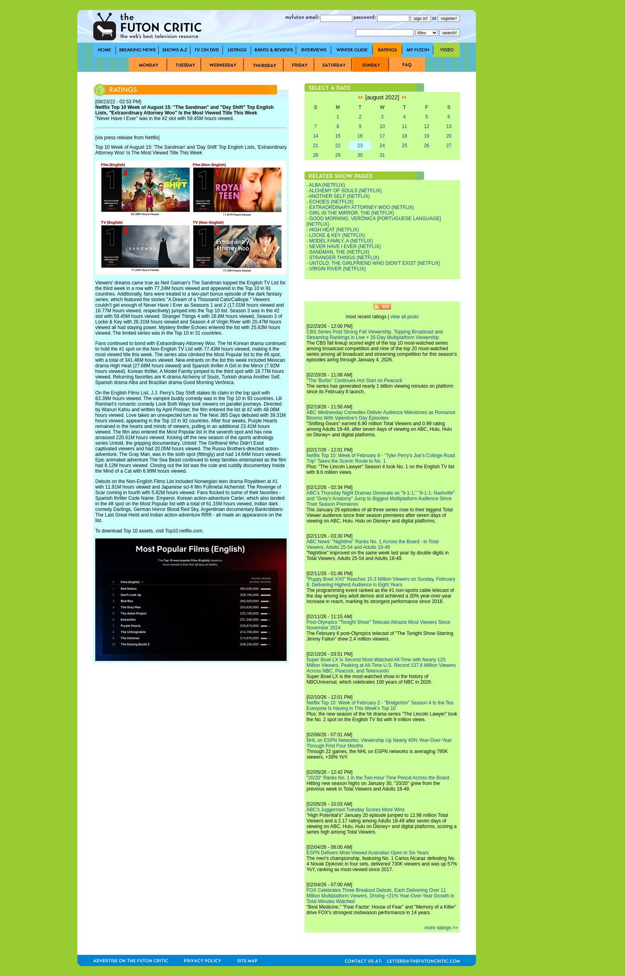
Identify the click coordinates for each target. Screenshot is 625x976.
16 (360, 136)
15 (337, 136)
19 (426, 136)
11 (404, 126)
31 (382, 155)
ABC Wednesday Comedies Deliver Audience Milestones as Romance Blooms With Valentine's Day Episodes (381, 415)
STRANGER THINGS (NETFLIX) (344, 257)
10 (382, 126)
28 (315, 155)
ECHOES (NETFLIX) (331, 202)
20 (448, 136)
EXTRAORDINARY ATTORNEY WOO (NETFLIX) (362, 207)
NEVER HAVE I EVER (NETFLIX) (345, 246)
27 (448, 145)
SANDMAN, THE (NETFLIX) (339, 252)
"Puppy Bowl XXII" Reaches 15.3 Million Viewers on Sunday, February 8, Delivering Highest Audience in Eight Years (381, 582)
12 (426, 126)
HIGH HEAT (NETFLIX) (334, 230)
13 (448, 126)
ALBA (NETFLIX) (327, 185)
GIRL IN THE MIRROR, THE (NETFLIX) (351, 213)
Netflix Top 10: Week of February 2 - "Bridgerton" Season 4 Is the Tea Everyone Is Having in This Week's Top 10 (380, 705)
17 (382, 136)
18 (404, 136)
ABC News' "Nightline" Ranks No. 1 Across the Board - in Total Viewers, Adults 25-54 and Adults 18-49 (372, 544)
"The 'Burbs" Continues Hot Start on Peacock (354, 380)
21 (315, 145)
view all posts (404, 316)
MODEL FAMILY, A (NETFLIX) (341, 241)
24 (382, 145)
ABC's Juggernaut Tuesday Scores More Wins (356, 809)
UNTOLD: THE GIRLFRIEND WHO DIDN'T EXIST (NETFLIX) (374, 263)
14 (315, 136)
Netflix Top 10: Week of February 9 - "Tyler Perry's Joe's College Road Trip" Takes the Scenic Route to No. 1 (381, 458)
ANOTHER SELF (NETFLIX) (339, 196)
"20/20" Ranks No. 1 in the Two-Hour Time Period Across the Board (378, 778)
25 (404, 145)
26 (426, 145)
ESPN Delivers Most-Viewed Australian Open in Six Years (368, 853)
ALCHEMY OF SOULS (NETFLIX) (345, 190)
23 (360, 145)
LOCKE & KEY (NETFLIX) (337, 235)
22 (337, 145)
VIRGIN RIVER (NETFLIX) (337, 269)
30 (360, 155)
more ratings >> (441, 928)
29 (337, 155)
